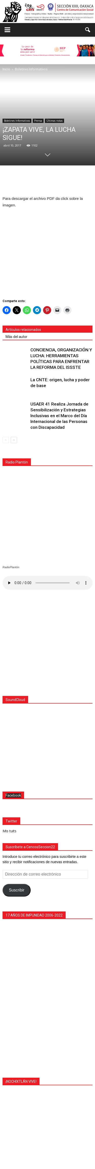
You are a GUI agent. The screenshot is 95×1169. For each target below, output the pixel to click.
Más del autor (16, 337)
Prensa (38, 120)
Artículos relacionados (23, 330)
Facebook (13, 708)
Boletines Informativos (17, 120)
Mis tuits (9, 743)
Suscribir (16, 803)
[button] (88, 30)
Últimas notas (54, 120)
